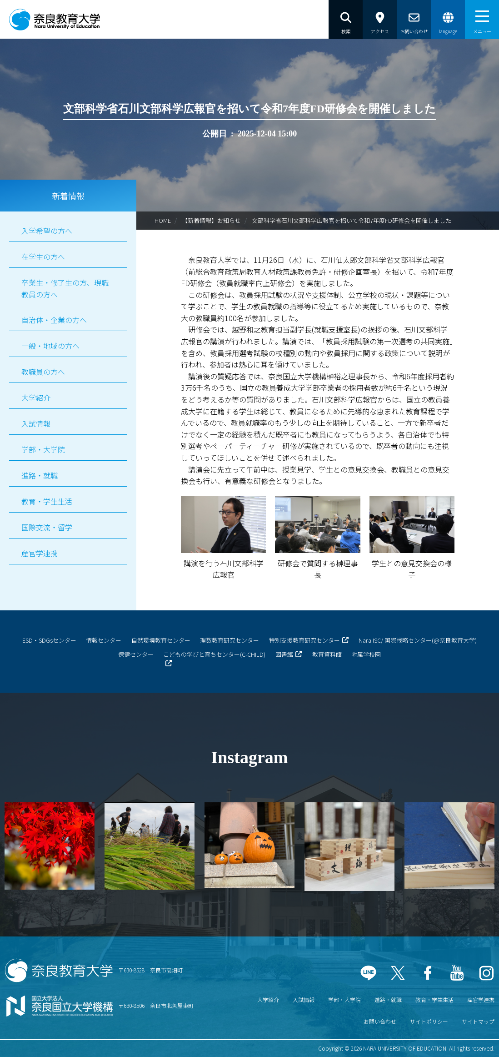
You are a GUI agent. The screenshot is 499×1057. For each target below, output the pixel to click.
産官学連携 (39, 553)
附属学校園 (366, 654)
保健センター (136, 654)
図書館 (284, 654)
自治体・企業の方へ (54, 319)
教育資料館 (327, 654)
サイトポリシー (429, 1021)
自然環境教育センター (160, 640)
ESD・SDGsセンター (49, 640)
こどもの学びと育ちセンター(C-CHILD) (214, 654)
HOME (163, 220)
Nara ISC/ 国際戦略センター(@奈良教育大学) (418, 640)
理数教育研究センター (229, 640)
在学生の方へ (43, 256)
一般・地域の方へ (50, 345)
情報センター (103, 640)
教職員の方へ (43, 371)
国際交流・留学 (46, 527)
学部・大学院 (43, 449)
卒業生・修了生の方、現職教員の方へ (65, 288)
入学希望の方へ (46, 230)
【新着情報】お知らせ (211, 220)
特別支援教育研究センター (304, 640)
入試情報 (35, 423)
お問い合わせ (380, 1021)
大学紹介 (35, 397)
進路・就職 (39, 475)
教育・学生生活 (46, 501)
